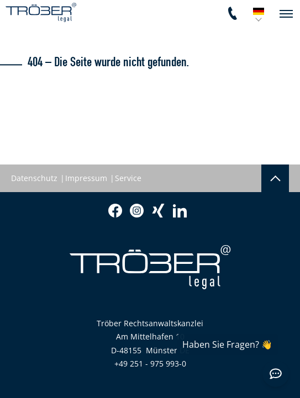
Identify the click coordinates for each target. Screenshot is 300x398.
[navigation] (286, 14)
